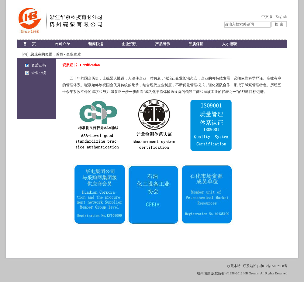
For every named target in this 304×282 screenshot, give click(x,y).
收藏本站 (233, 266)
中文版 (266, 17)
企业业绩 (38, 73)
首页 (59, 54)
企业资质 (73, 54)
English (281, 17)
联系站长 (249, 266)
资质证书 (38, 65)
